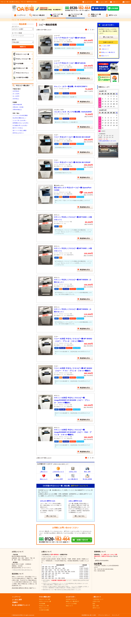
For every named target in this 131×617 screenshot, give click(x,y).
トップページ (21, 15)
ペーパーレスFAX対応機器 (20, 115)
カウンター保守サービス (47, 501)
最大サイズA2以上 (18, 128)
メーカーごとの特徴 (71, 603)
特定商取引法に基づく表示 (89, 615)
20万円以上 (16, 98)
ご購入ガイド (116, 2)
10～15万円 (16, 93)
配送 (94, 603)
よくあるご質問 (102, 2)
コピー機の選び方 (73, 477)
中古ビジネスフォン (21, 73)
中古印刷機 (18, 63)
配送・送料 (87, 469)
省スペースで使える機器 (19, 130)
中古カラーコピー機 (21, 54)
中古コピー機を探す (39, 15)
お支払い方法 (73, 469)
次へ (93, 29)
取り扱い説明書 (87, 477)
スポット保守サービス (75, 501)
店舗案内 (127, 2)
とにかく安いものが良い (19, 120)
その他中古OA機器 (20, 77)
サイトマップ (115, 615)
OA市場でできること (71, 599)
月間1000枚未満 (17, 104)
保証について (43, 477)
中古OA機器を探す (45, 597)
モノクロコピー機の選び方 (76, 15)
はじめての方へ (89, 2)
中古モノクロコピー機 (21, 59)
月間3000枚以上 (17, 109)
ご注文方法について (58, 469)
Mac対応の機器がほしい (19, 118)
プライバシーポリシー (104, 615)
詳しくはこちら (51, 516)
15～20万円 (16, 96)
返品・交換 (96, 605)
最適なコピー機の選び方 (96, 15)
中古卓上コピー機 (20, 68)
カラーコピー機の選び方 (58, 15)
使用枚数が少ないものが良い (21, 123)
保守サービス (113, 15)
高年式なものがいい (18, 133)
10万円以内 (16, 91)
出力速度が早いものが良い (20, 125)
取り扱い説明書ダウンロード (21, 605)
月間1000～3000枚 (18, 107)
